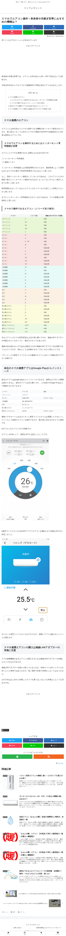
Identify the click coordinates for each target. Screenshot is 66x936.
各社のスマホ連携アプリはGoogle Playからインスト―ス (28, 107)
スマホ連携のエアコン (16, 97)
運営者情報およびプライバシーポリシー (48, 930)
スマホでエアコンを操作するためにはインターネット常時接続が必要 (34, 100)
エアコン (5, 731)
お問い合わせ (17, 930)
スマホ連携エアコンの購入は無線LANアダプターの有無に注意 (30, 110)
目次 (30, 93)
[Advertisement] (33, 61)
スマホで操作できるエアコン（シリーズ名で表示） (28, 103)
